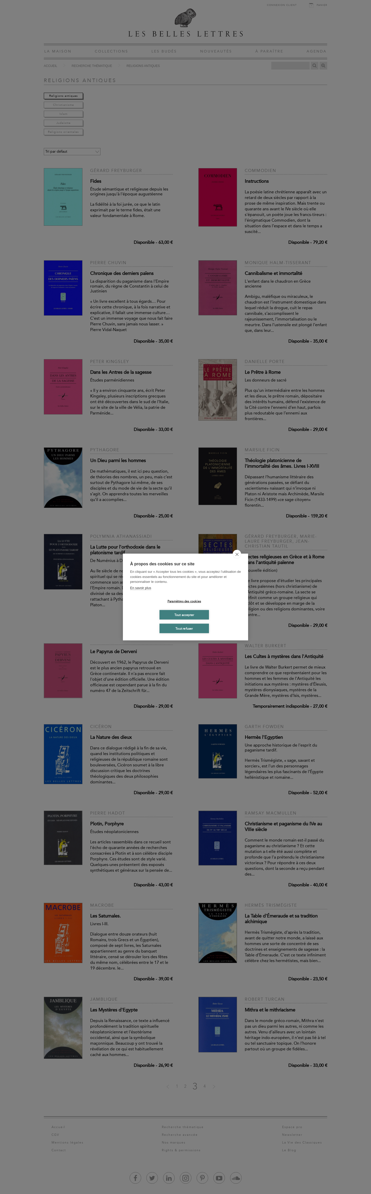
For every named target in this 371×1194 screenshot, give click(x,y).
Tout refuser (184, 628)
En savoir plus (140, 588)
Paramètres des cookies (184, 601)
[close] (237, 554)
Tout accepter (184, 615)
